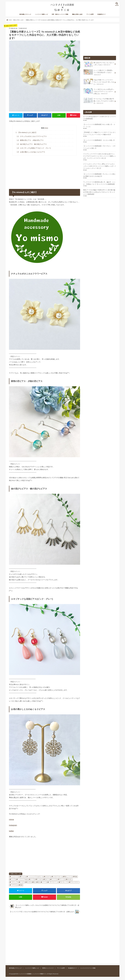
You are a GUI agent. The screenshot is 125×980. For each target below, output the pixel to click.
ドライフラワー (75, 882)
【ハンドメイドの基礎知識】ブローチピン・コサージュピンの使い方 (99, 147)
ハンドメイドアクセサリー (35, 876)
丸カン (46, 879)
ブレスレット (63, 882)
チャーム (61, 879)
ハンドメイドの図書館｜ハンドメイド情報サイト (33, 974)
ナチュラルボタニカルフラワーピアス (32, 136)
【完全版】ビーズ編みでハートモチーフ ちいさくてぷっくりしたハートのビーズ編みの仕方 (99, 133)
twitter (11, 831)
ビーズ (32, 879)
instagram (13, 825)
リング (13, 879)
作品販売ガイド (101, 14)
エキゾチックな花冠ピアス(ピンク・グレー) (34, 148)
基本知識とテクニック (25, 14)
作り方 (28, 882)
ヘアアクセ (14, 885)
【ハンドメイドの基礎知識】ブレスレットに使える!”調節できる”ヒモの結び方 (99, 175)
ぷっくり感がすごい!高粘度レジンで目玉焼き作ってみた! (98, 72)
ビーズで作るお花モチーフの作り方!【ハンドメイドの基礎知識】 (99, 117)
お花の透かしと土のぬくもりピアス (31, 152)
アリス (23, 876)
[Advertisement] (44, 937)
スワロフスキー (57, 876)
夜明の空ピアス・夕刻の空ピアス (30, 140)
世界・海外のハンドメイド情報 (60, 14)
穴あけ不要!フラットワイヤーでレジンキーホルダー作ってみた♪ (99, 82)
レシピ (22, 882)
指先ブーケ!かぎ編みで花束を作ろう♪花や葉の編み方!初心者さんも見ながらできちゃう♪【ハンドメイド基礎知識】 (99, 192)
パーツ (44, 882)
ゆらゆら (69, 879)
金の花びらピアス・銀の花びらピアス (32, 144)
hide (46, 128)
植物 (21, 885)
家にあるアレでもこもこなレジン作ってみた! (99, 64)
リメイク (54, 879)
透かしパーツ (67, 876)
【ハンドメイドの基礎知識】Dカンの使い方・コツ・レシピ (99, 125)
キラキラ (47, 876)
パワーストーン (53, 882)
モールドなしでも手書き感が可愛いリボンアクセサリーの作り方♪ (99, 101)
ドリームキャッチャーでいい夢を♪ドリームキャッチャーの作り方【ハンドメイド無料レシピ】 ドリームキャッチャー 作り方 (99, 166)
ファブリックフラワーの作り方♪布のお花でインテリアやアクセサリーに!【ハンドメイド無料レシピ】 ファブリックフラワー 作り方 (99, 156)
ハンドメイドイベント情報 (87, 968)
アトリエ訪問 (89, 14)
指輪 (76, 876)
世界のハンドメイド (48, 968)
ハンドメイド (14, 876)
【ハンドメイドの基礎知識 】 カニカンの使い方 (99, 140)
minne (11, 819)
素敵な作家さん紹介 (77, 14)
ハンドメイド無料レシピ (41, 14)
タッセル (39, 879)
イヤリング (14, 882)
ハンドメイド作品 (22, 879)
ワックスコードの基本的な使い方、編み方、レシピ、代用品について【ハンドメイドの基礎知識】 (99, 183)
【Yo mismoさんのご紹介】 (26, 132)
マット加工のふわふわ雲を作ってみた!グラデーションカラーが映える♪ (99, 91)
